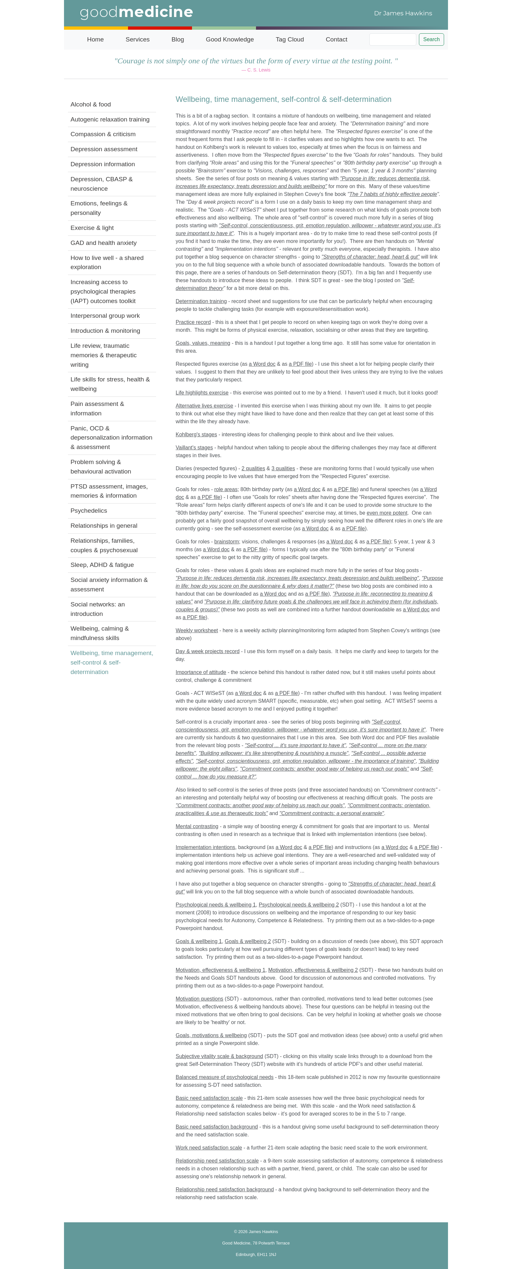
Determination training (201, 301)
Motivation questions (199, 999)
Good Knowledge (230, 39)
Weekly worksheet (197, 630)
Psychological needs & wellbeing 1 (216, 905)
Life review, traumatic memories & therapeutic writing (104, 355)
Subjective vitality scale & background (219, 1056)
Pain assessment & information (97, 408)
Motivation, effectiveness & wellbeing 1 (220, 970)
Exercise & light (92, 227)
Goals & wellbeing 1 (199, 941)
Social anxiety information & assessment (109, 584)
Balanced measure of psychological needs (225, 1077)
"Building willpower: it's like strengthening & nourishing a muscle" (273, 753)
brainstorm (226, 541)
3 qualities (283, 468)
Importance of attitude (201, 672)
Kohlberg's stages (196, 434)
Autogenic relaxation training (110, 119)
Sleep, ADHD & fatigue (102, 564)
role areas (225, 489)
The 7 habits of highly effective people (393, 194)
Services (138, 39)
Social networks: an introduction (98, 609)
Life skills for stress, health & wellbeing (110, 384)
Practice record (193, 322)
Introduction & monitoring (105, 330)
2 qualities (253, 468)
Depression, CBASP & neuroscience (102, 184)
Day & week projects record (208, 651)
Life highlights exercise (202, 392)
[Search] (393, 39)
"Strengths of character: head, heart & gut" (371, 257)
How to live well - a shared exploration (107, 262)
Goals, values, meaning (203, 343)
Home (95, 39)
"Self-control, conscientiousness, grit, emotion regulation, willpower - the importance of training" (306, 761)
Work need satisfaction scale (209, 1147)
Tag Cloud (290, 39)
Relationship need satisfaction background (225, 1189)
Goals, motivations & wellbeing (211, 1035)
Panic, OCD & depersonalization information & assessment (111, 438)
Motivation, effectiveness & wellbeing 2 (313, 970)
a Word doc (262, 364)
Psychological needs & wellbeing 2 (299, 905)
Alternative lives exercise (204, 406)
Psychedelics (89, 510)
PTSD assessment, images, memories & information (109, 491)
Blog (177, 39)
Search (431, 39)
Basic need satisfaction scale (209, 1098)
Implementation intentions (205, 847)
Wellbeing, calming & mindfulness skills (100, 633)
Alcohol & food (91, 104)
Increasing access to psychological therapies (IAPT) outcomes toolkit (103, 291)
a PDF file (300, 364)
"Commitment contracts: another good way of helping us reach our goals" (260, 805)
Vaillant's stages (194, 447)
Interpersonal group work (105, 315)
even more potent (387, 513)
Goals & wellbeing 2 (248, 941)
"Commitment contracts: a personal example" (332, 813)
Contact (336, 39)
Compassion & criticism (103, 134)
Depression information (103, 164)
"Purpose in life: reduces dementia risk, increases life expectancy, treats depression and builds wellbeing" (297, 578)
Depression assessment (104, 149)
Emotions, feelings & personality (99, 208)
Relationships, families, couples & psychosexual (104, 545)
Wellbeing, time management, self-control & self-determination (112, 662)
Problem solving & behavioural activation (101, 466)
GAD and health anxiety (104, 242)
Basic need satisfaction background (217, 1127)
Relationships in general (104, 525)
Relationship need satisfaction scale (217, 1161)
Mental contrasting (197, 826)
